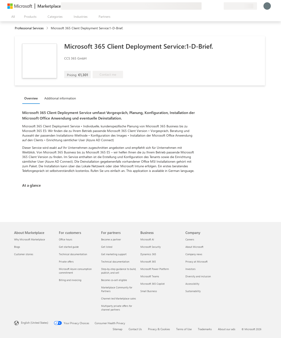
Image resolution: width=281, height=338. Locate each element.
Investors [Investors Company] (190, 269)
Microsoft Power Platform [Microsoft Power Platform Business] (154, 269)
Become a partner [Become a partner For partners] (111, 239)
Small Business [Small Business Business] (148, 291)
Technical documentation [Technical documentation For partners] (115, 261)
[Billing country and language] (240, 6)
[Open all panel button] (12, 16)
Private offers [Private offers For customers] (66, 261)
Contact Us (135, 329)
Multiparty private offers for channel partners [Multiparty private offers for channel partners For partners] (116, 307)
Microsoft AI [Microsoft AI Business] (147, 239)
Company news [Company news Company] (193, 254)
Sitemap (117, 329)
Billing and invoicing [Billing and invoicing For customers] (70, 280)
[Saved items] (214, 6)
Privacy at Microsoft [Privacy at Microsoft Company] (196, 261)
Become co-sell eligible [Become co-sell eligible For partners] (114, 280)
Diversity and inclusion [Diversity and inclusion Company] (198, 276)
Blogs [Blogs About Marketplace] (17, 246)
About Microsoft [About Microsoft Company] (194, 246)
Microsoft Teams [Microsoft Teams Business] (149, 276)
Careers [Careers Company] (189, 239)
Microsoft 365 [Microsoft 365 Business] (148, 261)
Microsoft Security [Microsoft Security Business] (150, 246)
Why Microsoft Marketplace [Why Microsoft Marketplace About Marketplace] (29, 239)
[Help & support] (209, 6)
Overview (31, 98)
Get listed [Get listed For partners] (106, 246)
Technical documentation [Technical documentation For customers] (73, 254)
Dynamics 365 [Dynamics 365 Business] (148, 254)
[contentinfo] (47, 28)
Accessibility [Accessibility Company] (192, 283)
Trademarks (205, 329)
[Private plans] (220, 6)
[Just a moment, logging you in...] (267, 6)
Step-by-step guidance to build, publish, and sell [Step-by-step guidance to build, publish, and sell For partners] (118, 270)
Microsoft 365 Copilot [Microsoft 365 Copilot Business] (152, 283)
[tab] (32, 98)
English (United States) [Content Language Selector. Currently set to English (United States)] (34, 322)
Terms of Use (184, 329)
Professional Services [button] (29, 28)
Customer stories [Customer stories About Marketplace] (23, 254)
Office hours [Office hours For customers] (65, 239)
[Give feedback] (203, 6)
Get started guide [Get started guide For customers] (69, 246)
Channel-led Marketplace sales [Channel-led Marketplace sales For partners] (118, 298)
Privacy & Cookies (159, 329)
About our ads (226, 329)
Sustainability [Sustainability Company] (193, 291)
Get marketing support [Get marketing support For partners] (114, 254)
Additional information (60, 98)
